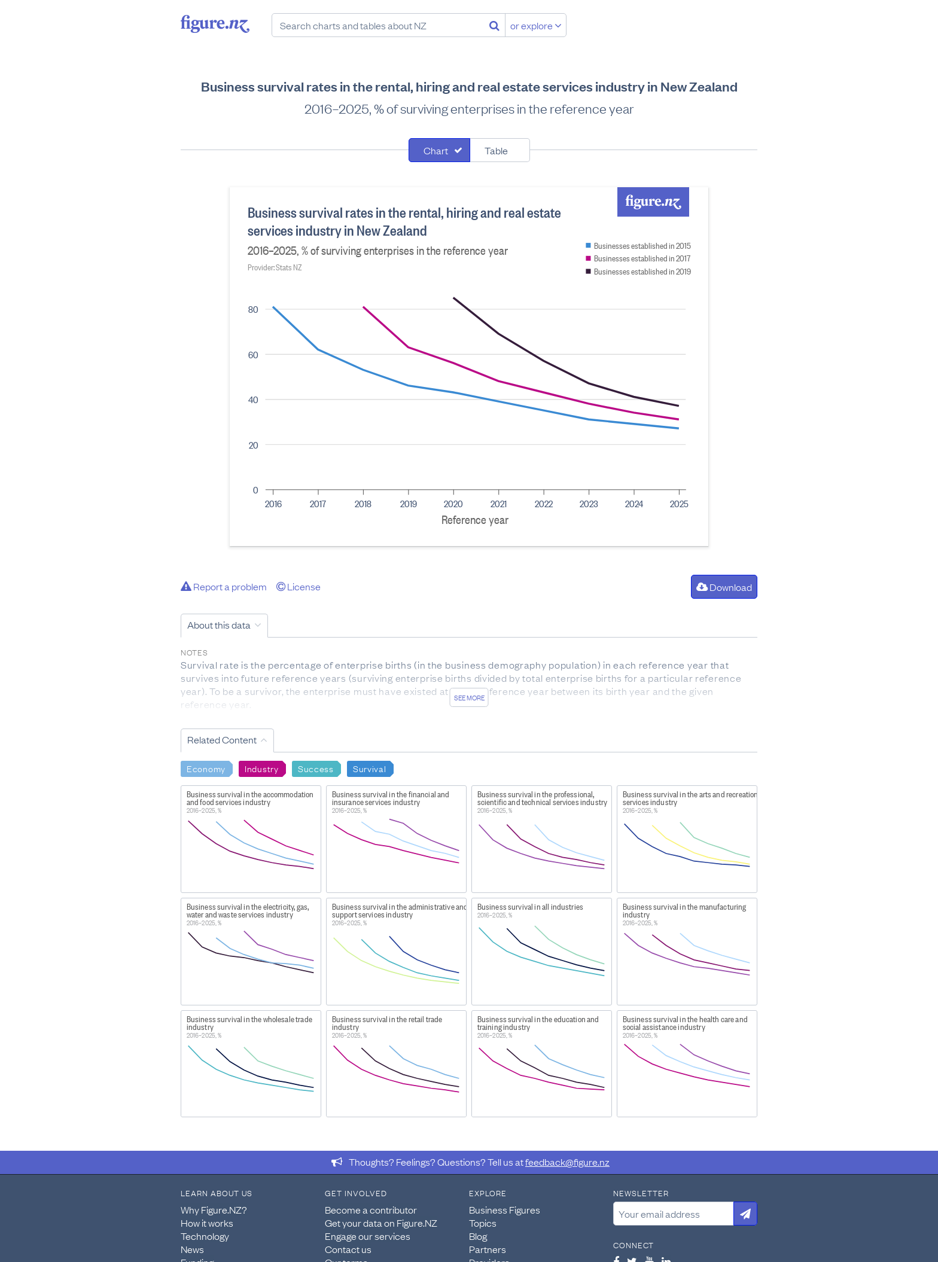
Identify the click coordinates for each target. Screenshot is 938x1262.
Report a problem (224, 586)
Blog (478, 1235)
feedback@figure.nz (567, 1161)
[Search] (494, 25)
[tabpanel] (469, 366)
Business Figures (504, 1209)
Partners (487, 1248)
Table (496, 150)
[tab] (439, 150)
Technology (205, 1235)
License (298, 586)
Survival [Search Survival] (369, 768)
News (192, 1248)
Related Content (222, 739)
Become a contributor (371, 1209)
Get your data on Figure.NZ (381, 1222)
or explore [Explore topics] (536, 25)
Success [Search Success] (316, 768)
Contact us (348, 1248)
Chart (436, 150)
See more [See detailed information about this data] (469, 697)
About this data (219, 624)
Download (724, 586)
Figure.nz (215, 24)
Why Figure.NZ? (214, 1209)
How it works (207, 1222)
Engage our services (367, 1235)
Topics (483, 1222)
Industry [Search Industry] (262, 768)
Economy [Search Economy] (206, 768)
